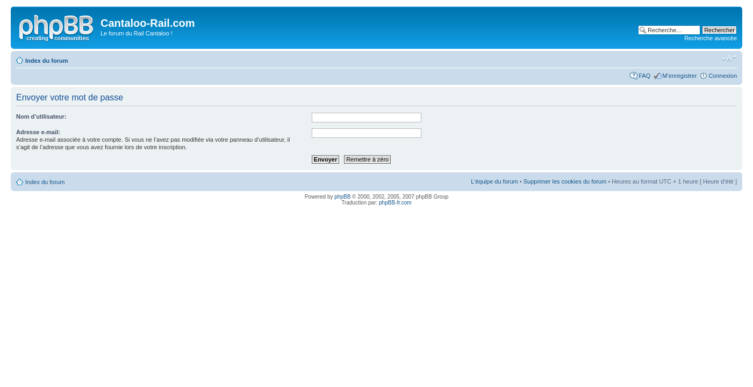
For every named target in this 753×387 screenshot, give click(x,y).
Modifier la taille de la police (729, 58)
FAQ (644, 75)
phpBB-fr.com (395, 203)
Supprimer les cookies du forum (565, 181)
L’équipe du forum (494, 181)
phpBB (342, 197)
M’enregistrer (679, 75)
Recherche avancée (710, 38)
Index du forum (46, 60)
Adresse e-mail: (38, 132)
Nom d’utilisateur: (41, 116)
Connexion (722, 75)
